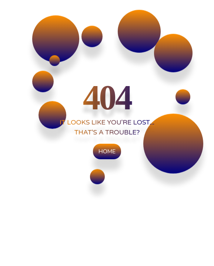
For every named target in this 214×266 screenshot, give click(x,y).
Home (107, 151)
